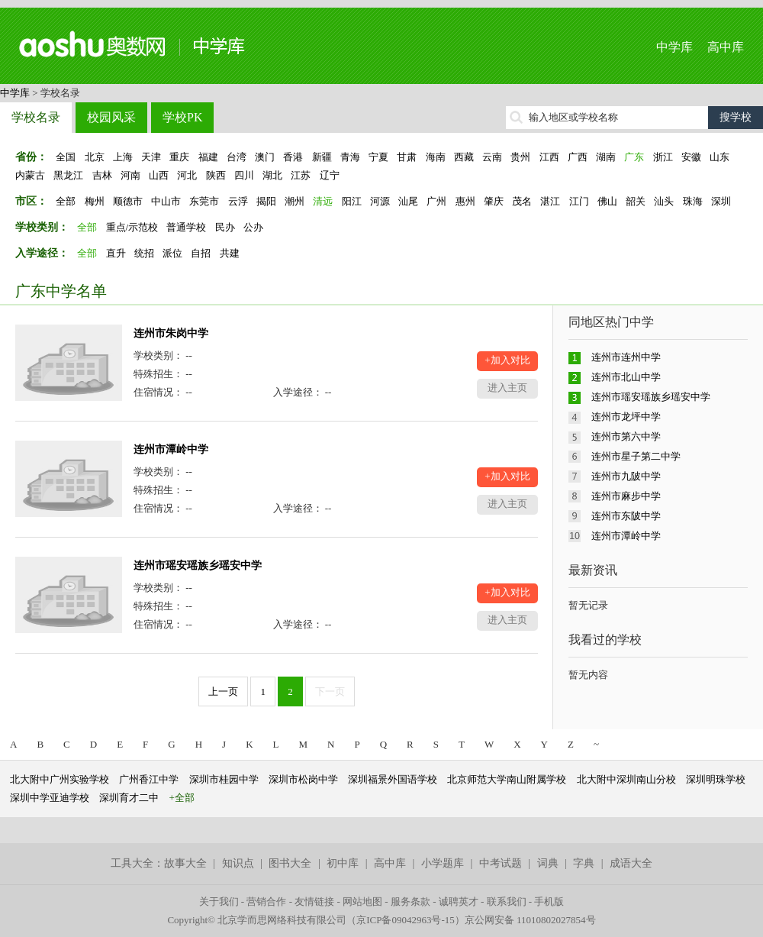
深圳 (721, 201)
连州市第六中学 (626, 436)
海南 (436, 157)
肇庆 (494, 201)
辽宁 (330, 175)
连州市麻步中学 (626, 496)
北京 (95, 157)
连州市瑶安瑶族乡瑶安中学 (198, 565)
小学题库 (442, 863)
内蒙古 (30, 175)
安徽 (691, 157)
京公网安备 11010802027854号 (530, 920)
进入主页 (507, 387)
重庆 (179, 157)
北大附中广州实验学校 (59, 779)
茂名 (522, 201)
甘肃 (407, 157)
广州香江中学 (149, 779)
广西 (578, 157)
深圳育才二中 (129, 797)
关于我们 (219, 901)
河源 (380, 201)
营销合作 (266, 901)
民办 (225, 227)
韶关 (635, 201)
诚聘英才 (458, 901)
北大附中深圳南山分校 (626, 779)
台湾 (236, 157)
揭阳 (266, 201)
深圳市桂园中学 (224, 779)
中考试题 (500, 863)
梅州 (95, 201)
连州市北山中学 (626, 377)
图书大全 (290, 863)
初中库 (343, 863)
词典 (548, 863)
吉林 (102, 175)
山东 (719, 157)
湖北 (272, 175)
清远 (323, 201)
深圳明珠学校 (715, 779)
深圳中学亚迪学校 (49, 797)
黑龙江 (68, 175)
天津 (151, 157)
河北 (187, 175)
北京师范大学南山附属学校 (506, 779)
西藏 (464, 157)
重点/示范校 (132, 227)
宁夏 (378, 157)
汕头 (664, 201)
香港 (293, 157)
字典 (583, 863)
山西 (159, 175)
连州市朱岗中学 (171, 333)
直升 (116, 253)
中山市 (166, 201)
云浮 (238, 201)
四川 (244, 175)
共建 (230, 253)
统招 (144, 253)
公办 (253, 227)
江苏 (301, 175)
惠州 (465, 201)
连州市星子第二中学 (636, 456)
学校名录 (35, 117)
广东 (634, 157)
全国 (66, 157)
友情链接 (314, 901)
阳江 (352, 201)
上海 (123, 157)
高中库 (725, 46)
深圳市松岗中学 (303, 779)
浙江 (663, 157)
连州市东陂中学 (626, 516)
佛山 (607, 201)
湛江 (550, 201)
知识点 (238, 863)
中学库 (674, 46)
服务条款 (410, 901)
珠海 (693, 201)
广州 (436, 201)
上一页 (223, 691)
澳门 (265, 157)
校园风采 (111, 117)
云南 (492, 157)
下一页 (330, 691)
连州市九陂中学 (626, 476)
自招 (201, 253)
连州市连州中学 (626, 357)
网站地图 (362, 901)
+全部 (182, 797)
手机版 (549, 901)
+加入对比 (507, 360)
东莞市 (204, 201)
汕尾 (408, 201)
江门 (579, 201)
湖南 (606, 157)
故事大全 (185, 863)
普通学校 (186, 227)
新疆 (322, 157)
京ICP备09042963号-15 (405, 920)
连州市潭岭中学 (171, 449)
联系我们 (506, 901)
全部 (66, 201)
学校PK (182, 117)
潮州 (294, 201)
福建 (208, 157)
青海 (350, 157)
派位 (172, 253)
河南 (130, 175)
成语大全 (631, 863)
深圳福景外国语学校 (392, 779)
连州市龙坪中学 (626, 416)
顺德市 (128, 201)
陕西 (216, 175)
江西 (549, 157)
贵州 (520, 157)
